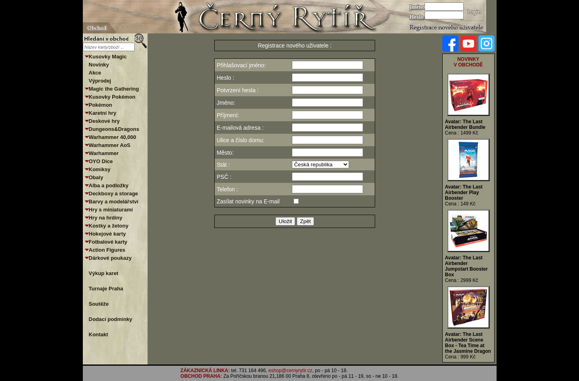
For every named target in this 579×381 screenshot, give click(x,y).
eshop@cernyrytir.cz (290, 370)
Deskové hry (104, 121)
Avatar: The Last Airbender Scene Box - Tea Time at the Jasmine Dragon (468, 342)
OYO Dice (101, 161)
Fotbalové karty (108, 242)
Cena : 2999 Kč (461, 280)
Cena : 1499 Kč (461, 133)
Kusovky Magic (108, 57)
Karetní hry (103, 113)
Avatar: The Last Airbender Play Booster (464, 192)
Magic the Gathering (114, 89)
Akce (95, 73)
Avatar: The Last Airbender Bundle (465, 124)
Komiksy (100, 169)
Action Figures (107, 250)
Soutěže (99, 304)
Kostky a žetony (109, 226)
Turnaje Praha (106, 289)
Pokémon (101, 105)
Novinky (99, 65)
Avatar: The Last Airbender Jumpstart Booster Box (466, 266)
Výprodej (100, 81)
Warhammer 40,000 (112, 137)
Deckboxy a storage (113, 193)
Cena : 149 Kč (460, 204)
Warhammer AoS (110, 145)
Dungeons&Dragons (114, 129)
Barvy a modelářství (114, 202)
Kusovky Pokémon (112, 97)
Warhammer (104, 153)
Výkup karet (104, 273)
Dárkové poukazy (110, 258)
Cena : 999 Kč (460, 357)
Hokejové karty (107, 234)
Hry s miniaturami (111, 210)
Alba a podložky (109, 185)
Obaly (96, 177)
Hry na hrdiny (106, 218)
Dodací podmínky (110, 319)
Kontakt (98, 334)
